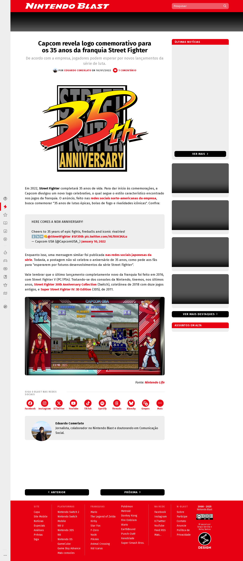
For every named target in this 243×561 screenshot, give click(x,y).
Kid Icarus (97, 548)
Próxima (131, 492)
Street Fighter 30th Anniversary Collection (65, 284)
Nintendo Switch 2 (68, 512)
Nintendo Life (155, 382)
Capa (37, 512)
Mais (160, 405)
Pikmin (95, 539)
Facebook (30, 405)
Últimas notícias (187, 42)
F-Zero (95, 530)
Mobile (62, 521)
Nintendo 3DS (66, 530)
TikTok (88, 405)
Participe (182, 516)
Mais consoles (66, 553)
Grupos (145, 405)
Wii (59, 534)
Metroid (125, 511)
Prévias (38, 534)
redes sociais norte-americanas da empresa (123, 198)
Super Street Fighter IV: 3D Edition (66, 289)
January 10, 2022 (93, 241)
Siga (36, 539)
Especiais (39, 525)
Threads (117, 405)
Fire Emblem (129, 520)
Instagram (45, 405)
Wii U (60, 525)
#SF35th (78, 237)
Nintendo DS (65, 539)
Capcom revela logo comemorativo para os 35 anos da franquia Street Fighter (94, 47)
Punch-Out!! (128, 533)
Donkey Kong (129, 515)
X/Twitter (59, 405)
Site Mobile (40, 516)
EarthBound (128, 529)
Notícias (38, 521)
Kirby (94, 521)
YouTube (73, 405)
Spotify (102, 405)
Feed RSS (160, 530)
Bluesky (131, 405)
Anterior (58, 492)
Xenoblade (127, 538)
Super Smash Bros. (132, 543)
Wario (124, 524)
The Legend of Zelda (103, 516)
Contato (181, 521)
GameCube (64, 543)
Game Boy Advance (69, 548)
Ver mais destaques (199, 314)
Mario (94, 512)
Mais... (157, 534)
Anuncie (181, 525)
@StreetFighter (59, 237)
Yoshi (94, 534)
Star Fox (95, 525)
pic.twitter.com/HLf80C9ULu (106, 237)
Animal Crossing (100, 543)
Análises (39, 530)
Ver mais (200, 154)
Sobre (180, 512)
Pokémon (127, 506)
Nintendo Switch (67, 516)
